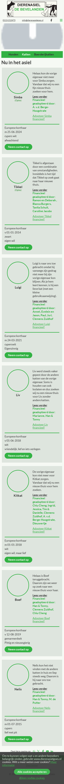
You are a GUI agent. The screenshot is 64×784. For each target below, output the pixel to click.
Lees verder (40, 96)
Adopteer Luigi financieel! (41, 325)
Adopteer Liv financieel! (40, 426)
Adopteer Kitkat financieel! (42, 530)
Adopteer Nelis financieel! (41, 709)
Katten (26, 54)
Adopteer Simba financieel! (42, 117)
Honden (13, 54)
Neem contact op (18, 146)
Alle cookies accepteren (32, 771)
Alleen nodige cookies (32, 778)
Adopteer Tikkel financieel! (42, 218)
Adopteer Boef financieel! (41, 620)
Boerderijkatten (44, 54)
